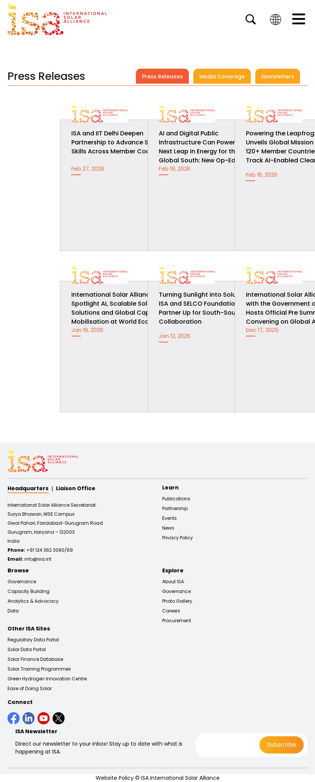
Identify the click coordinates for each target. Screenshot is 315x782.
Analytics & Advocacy (33, 601)
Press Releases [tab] (162, 76)
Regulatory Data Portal (33, 640)
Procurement (176, 620)
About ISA (173, 581)
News (168, 528)
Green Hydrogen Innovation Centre (47, 679)
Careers (171, 611)
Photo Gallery (177, 601)
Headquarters (28, 488)
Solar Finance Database (35, 659)
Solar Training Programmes (39, 669)
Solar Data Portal (27, 649)
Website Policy (115, 778)
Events (169, 518)
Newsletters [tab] (277, 76)
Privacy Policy (177, 538)
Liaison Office (75, 488)
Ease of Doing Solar (30, 688)
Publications (176, 499)
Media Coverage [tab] (222, 76)
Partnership (175, 508)
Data (13, 611)
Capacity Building (29, 591)
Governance (22, 581)
